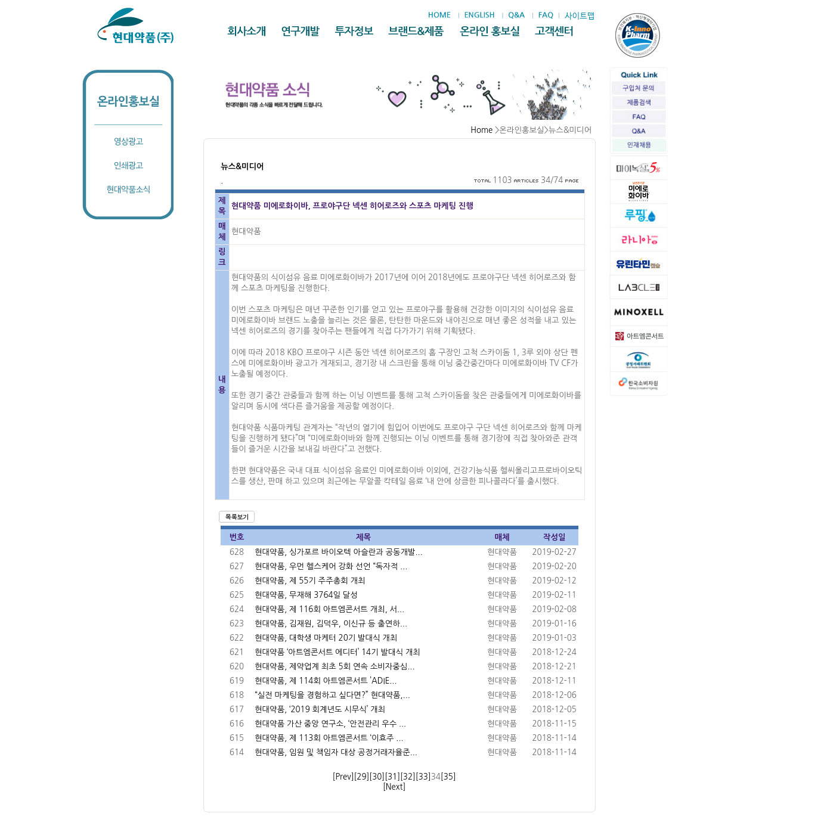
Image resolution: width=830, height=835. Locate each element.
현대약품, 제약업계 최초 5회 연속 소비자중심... (334, 667)
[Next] (394, 787)
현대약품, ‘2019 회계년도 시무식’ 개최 (320, 709)
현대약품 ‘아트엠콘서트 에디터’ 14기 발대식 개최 (337, 652)
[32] (408, 777)
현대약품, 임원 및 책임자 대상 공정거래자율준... (336, 752)
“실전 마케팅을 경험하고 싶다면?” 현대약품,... (332, 695)
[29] (361, 777)
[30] (377, 777)
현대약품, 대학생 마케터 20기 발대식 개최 (326, 638)
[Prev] (343, 777)
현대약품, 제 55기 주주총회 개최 (310, 581)
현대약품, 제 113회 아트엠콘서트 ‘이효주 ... (329, 738)
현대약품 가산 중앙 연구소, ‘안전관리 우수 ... (330, 724)
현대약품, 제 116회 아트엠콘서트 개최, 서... (329, 609)
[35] (448, 777)
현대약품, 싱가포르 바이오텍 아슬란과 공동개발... (339, 552)
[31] (392, 777)
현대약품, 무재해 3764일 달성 (306, 595)
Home (481, 130)
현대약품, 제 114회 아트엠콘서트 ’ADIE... (326, 681)
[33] (423, 777)
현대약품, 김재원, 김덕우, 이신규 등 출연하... (331, 624)
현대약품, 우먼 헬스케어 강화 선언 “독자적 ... (331, 566)
